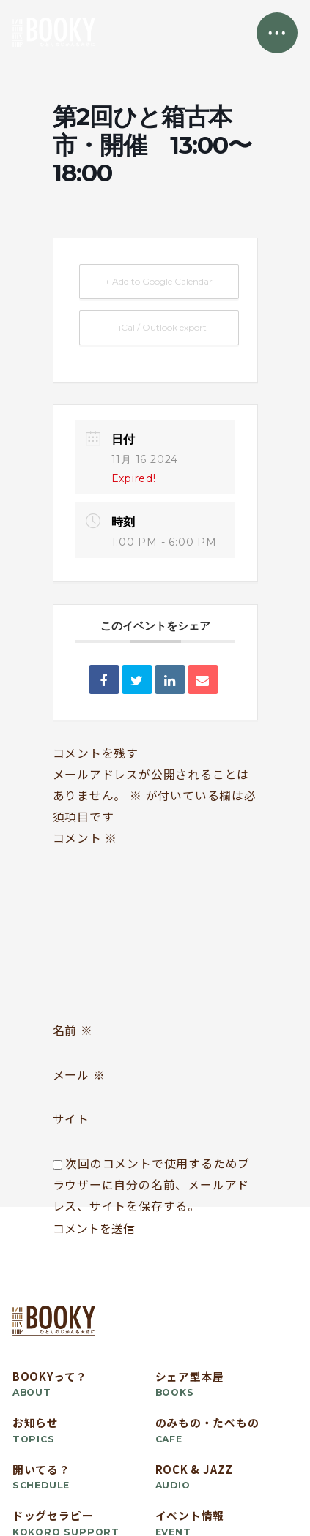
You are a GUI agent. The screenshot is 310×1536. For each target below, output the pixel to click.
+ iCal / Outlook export (159, 327)
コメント (85, 837)
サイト (71, 1118)
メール (79, 1074)
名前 (73, 1030)
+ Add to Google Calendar (159, 281)
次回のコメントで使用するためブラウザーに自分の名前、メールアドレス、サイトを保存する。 (152, 1184)
